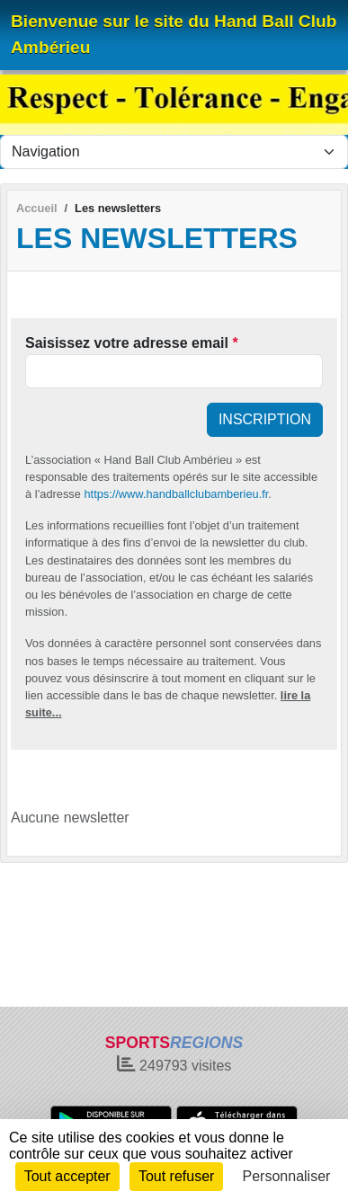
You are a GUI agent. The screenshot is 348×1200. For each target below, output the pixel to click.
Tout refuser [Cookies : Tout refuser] (176, 1176)
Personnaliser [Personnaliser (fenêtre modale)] (287, 1176)
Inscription (265, 419)
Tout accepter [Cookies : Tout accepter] (67, 1176)
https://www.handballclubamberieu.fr (176, 494)
